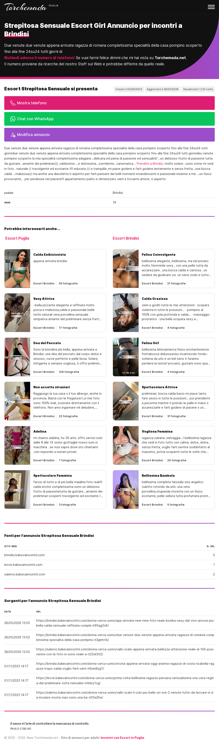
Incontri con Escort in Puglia (122, 737)
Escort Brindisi (126, 238)
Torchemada (25, 7)
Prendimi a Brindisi (150, 164)
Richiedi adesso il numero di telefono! (39, 57)
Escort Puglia (17, 238)
